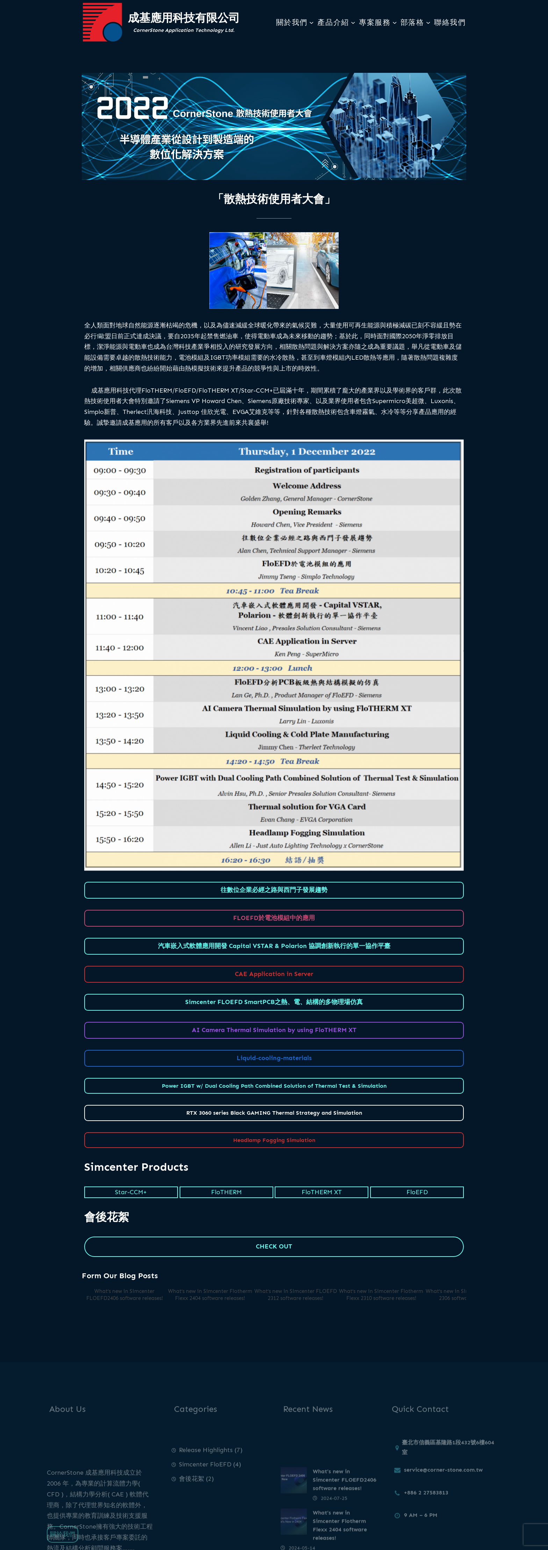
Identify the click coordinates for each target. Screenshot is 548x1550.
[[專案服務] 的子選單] (394, 22)
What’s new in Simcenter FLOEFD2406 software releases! (124, 1294)
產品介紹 (333, 22)
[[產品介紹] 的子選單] (353, 22)
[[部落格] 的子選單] (428, 22)
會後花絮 (191, 1497)
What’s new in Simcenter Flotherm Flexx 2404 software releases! (210, 1294)
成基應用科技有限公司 (184, 18)
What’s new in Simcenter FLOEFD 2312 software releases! (295, 1294)
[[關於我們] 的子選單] (311, 22)
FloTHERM (226, 1192)
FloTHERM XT (322, 1192)
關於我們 (292, 22)
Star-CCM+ (131, 1192)
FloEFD (417, 1192)
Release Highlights (206, 1468)
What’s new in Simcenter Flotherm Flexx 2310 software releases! (381, 1294)
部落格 (412, 22)
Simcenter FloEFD (205, 1483)
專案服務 (374, 22)
